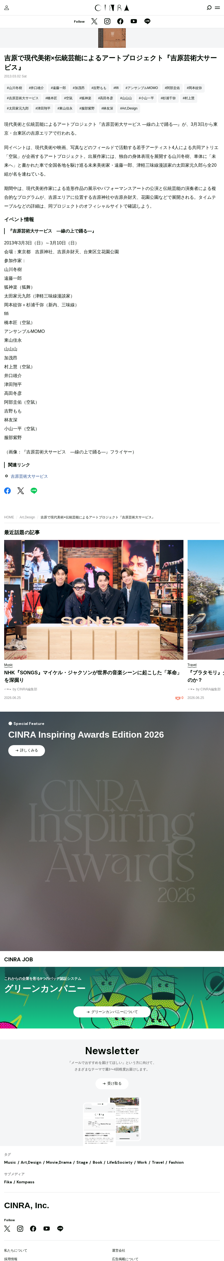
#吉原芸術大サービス (23, 98)
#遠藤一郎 (58, 88)
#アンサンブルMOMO (142, 88)
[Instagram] (107, 21)
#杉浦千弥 (168, 98)
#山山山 (126, 98)
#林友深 (107, 108)
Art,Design (27, 517)
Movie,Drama (58, 1162)
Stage (82, 1162)
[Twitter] (94, 21)
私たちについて (15, 1250)
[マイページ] (6, 8)
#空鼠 (68, 98)
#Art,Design (128, 108)
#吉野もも (99, 88)
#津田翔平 (43, 108)
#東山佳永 (65, 108)
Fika (8, 1182)
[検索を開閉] (209, 8)
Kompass (25, 1182)
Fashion (176, 1162)
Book (97, 1162)
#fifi (116, 88)
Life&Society (119, 1162)
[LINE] (147, 21)
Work (142, 1162)
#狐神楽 (85, 98)
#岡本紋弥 (194, 88)
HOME (9, 517)
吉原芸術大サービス (29, 476)
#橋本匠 (51, 98)
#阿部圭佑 (172, 88)
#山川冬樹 (14, 88)
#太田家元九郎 (18, 108)
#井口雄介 (36, 88)
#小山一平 (146, 98)
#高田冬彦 (105, 98)
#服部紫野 (87, 108)
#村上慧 (189, 98)
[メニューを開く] (217, 8)
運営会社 (118, 1250)
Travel (158, 1162)
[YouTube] (133, 22)
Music (10, 1162)
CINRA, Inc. (26, 1205)
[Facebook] (120, 21)
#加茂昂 (79, 88)
